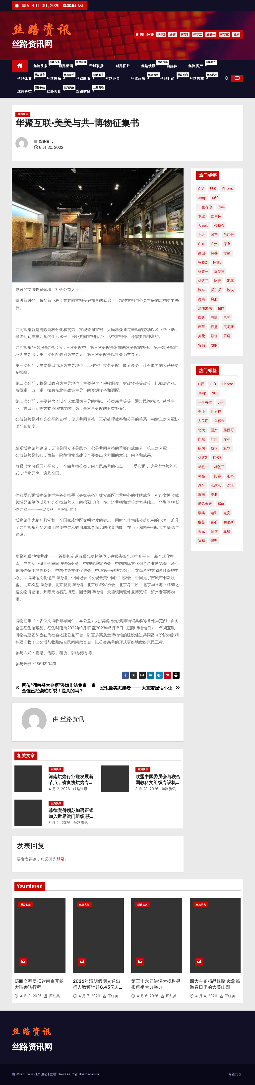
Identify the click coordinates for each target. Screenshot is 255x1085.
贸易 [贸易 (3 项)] (201, 345)
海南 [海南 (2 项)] (201, 299)
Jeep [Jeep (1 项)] (202, 197)
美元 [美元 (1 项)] (201, 335)
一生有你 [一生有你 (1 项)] (205, 207)
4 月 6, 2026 (148, 995)
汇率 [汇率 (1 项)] (230, 280)
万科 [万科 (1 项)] (221, 207)
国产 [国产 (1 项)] (214, 234)
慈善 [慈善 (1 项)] (214, 253)
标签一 (210, 34)
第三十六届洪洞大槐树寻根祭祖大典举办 (156, 984)
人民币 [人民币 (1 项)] (203, 225)
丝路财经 (88, 89)
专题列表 (234, 1074)
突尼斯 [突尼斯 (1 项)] (228, 326)
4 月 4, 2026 (206, 995)
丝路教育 (88, 76)
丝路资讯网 (32, 44)
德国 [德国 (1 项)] (201, 253)
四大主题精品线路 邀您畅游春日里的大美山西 (215, 984)
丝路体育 (29, 76)
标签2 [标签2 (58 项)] (202, 262)
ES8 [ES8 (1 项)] (213, 188)
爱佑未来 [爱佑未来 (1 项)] (205, 308)
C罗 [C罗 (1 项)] (201, 188)
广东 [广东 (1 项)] (201, 243)
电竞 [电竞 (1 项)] (226, 317)
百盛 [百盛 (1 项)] (214, 326)
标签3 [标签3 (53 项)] (217, 262)
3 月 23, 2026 (147, 788)
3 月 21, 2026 (60, 822)
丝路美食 (58, 89)
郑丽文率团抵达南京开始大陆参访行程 (39, 984)
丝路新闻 (71, 64)
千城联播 (96, 65)
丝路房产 (200, 64)
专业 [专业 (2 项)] (201, 216)
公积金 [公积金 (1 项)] (219, 225)
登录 (60, 859)
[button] (227, 78)
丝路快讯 (151, 64)
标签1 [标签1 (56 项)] (227, 253)
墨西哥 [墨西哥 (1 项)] (228, 234)
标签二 (197, 34)
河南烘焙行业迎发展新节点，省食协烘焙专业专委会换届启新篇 (71, 782)
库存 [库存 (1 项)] (226, 243)
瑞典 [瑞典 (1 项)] (201, 317)
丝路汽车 (201, 76)
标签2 (161, 34)
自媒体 (172, 65)
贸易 (236, 34)
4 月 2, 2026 (59, 788)
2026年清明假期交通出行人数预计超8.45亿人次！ (96, 987)
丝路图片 (122, 65)
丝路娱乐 (58, 76)
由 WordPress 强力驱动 (30, 1074)
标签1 (172, 34)
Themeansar (88, 1074)
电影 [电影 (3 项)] (214, 317)
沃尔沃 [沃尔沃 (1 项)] (216, 289)
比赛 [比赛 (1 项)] (217, 280)
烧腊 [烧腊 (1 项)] (214, 299)
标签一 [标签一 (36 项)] (203, 271)
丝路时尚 (172, 76)
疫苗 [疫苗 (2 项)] (201, 326)
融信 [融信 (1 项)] (214, 335)
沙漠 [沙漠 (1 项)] (230, 289)
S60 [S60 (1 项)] (215, 197)
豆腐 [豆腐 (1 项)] (226, 335)
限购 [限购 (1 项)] (214, 345)
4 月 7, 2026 (89, 995)
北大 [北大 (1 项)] (201, 234)
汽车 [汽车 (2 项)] (201, 289)
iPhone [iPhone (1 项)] (227, 188)
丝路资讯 (46, 141)
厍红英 (52, 995)
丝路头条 (43, 64)
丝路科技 (29, 89)
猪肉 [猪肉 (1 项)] (221, 308)
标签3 (185, 34)
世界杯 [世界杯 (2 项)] (216, 216)
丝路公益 (112, 78)
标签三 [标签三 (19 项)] (219, 271)
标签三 (224, 34)
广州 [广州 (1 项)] (214, 243)
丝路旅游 (143, 76)
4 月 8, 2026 (31, 995)
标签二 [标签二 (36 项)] (203, 280)
